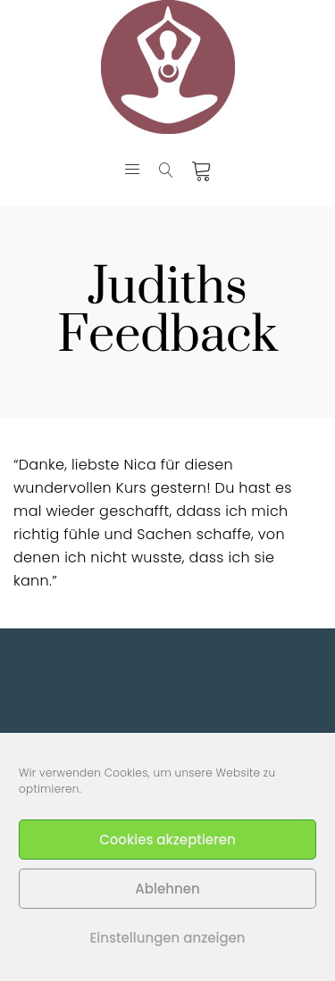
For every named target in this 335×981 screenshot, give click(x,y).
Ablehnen (167, 888)
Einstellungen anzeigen (167, 937)
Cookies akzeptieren (167, 839)
